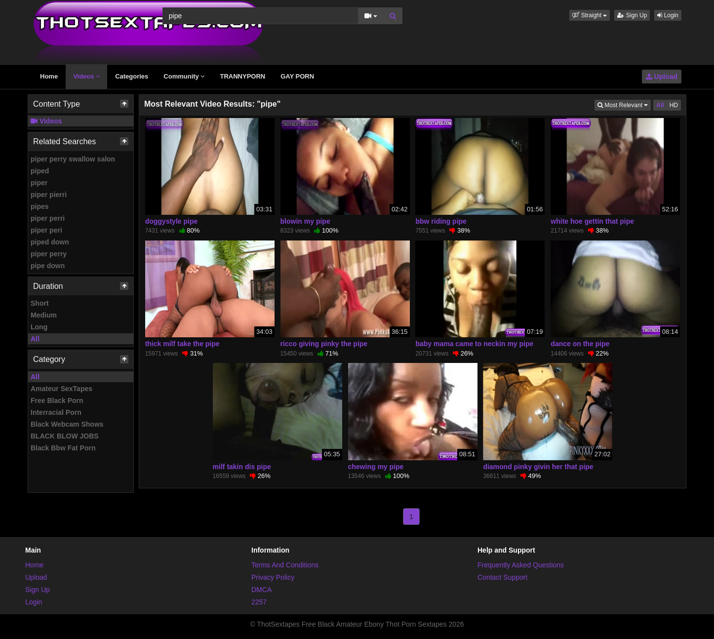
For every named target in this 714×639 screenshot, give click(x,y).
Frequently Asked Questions (520, 565)
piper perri (48, 218)
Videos (86, 76)
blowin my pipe (305, 221)
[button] (589, 15)
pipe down (48, 266)
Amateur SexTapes (61, 389)
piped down (50, 242)
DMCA (261, 590)
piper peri (46, 230)
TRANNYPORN (242, 76)
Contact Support (502, 577)
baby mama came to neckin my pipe (474, 344)
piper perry (49, 254)
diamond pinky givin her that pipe (538, 467)
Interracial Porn (56, 412)
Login (667, 15)
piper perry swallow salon (73, 159)
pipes (40, 206)
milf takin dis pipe (242, 467)
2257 (259, 602)
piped (40, 171)
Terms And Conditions (284, 565)
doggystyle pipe (171, 221)
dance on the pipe (580, 344)
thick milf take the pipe (182, 344)
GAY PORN (297, 76)
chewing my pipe (376, 467)
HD (674, 105)
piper (39, 183)
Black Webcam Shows (67, 424)
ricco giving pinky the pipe (324, 344)
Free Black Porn (57, 400)
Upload (661, 76)
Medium (44, 315)
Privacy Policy (272, 577)
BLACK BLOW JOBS (65, 436)
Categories (131, 76)
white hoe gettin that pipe (592, 221)
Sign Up (632, 15)
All (35, 339)
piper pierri (49, 195)
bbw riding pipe (440, 221)
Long (39, 327)
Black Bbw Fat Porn (63, 448)
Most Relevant (624, 104)
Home (49, 76)
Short (40, 303)
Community (183, 76)
